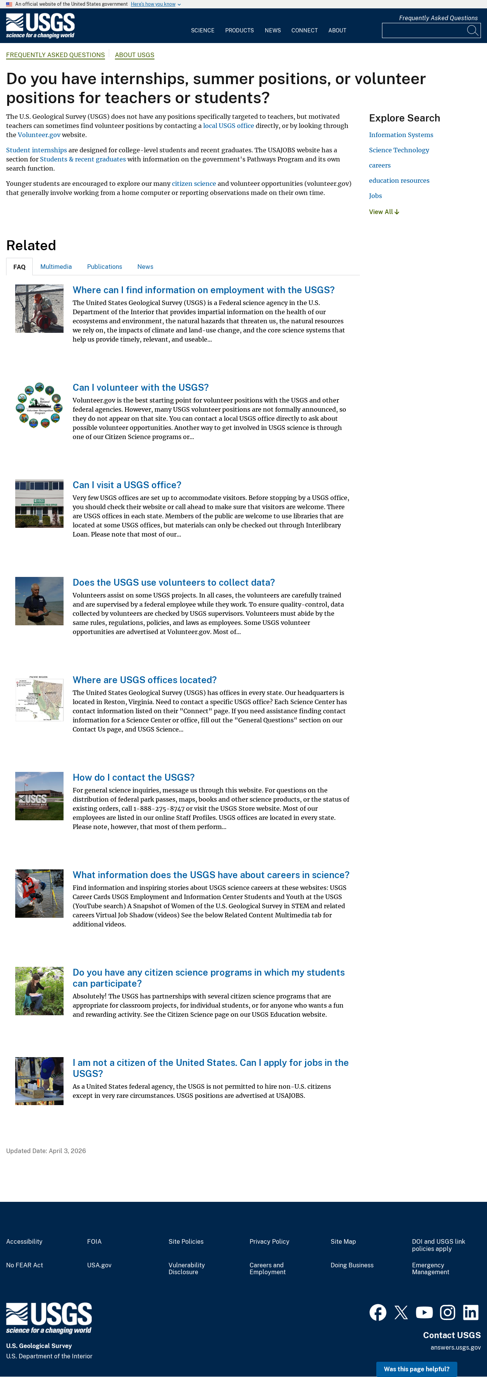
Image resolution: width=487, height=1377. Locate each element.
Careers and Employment (268, 1269)
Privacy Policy (270, 1241)
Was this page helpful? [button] (417, 1369)
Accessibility (24, 1241)
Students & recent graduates (83, 159)
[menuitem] (203, 26)
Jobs (375, 196)
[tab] (19, 266)
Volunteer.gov (39, 135)
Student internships (36, 150)
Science (203, 30)
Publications (104, 266)
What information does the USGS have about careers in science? (211, 874)
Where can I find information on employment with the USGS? (204, 289)
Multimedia (56, 266)
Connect (304, 30)
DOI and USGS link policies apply (438, 1245)
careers (380, 165)
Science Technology (399, 150)
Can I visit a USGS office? (127, 484)
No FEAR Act (24, 1265)
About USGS (134, 55)
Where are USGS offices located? (145, 679)
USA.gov (99, 1265)
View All (384, 212)
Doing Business (352, 1265)
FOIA (94, 1241)
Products (239, 30)
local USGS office (228, 125)
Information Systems (401, 135)
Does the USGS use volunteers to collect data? (174, 582)
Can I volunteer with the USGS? (141, 387)
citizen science (194, 183)
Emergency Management (430, 1269)
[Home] (40, 36)
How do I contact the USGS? (134, 777)
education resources (399, 180)
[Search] (473, 30)
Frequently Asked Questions (438, 18)
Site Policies (186, 1241)
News (273, 30)
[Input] (431, 30)
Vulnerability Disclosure (187, 1269)
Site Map (343, 1241)
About (337, 30)
